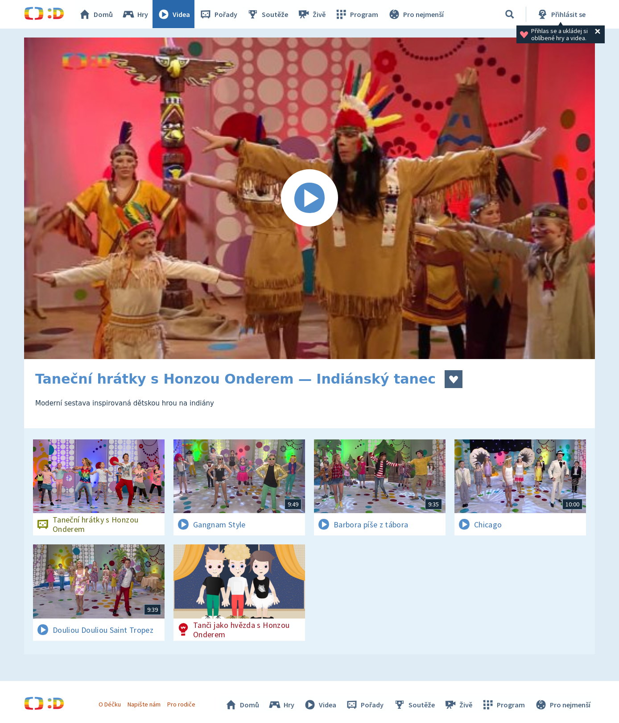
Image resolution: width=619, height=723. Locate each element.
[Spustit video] (309, 198)
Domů (95, 14)
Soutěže (268, 14)
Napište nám (144, 704)
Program (357, 14)
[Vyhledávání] (510, 14)
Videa (173, 14)
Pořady (218, 14)
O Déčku (110, 704)
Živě (311, 14)
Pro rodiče (182, 704)
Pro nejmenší (416, 14)
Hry (135, 14)
